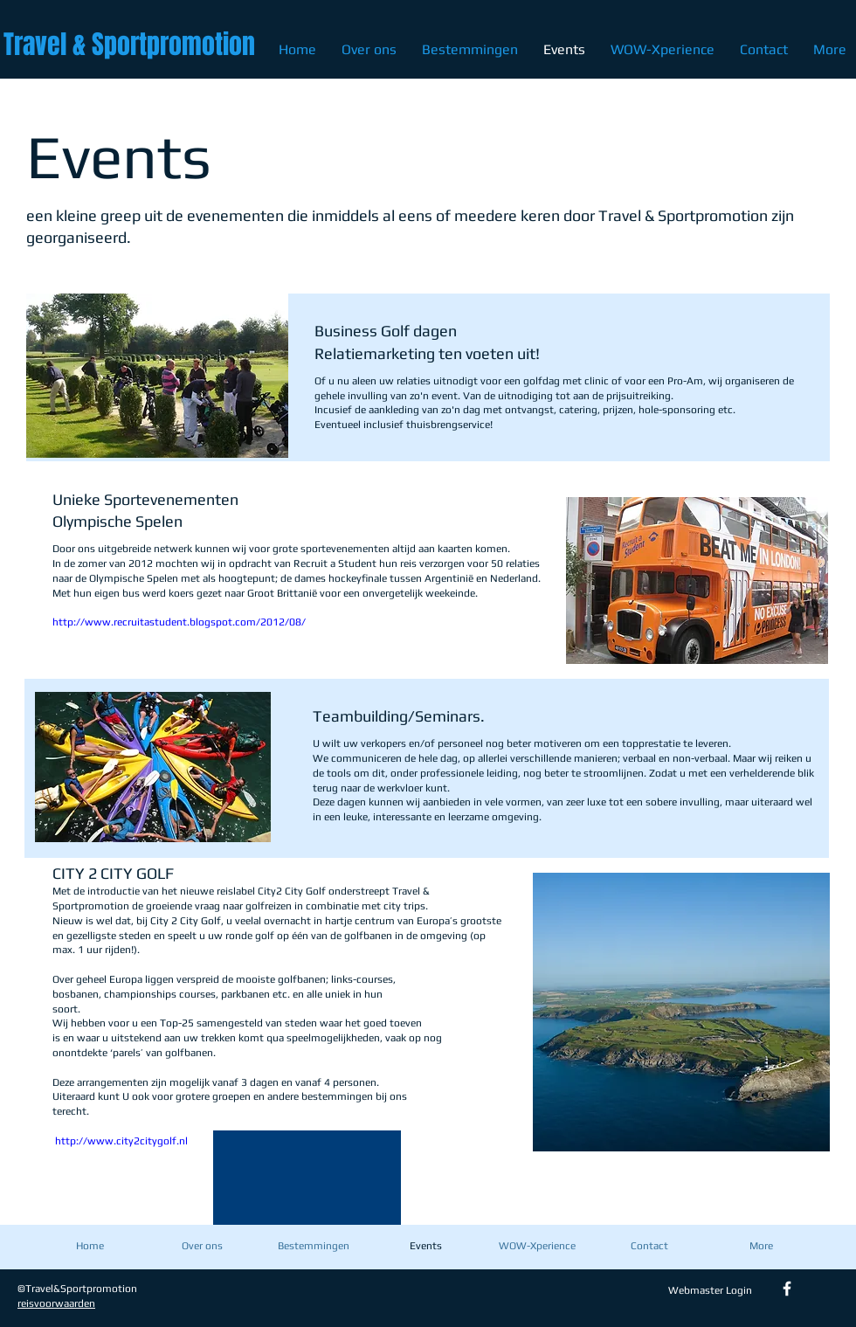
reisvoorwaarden (56, 1303)
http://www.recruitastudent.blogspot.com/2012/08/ (179, 622)
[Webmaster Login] (709, 1290)
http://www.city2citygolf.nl (121, 1141)
